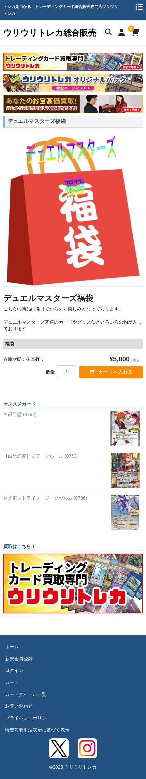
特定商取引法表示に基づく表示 (37, 729)
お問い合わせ (19, 706)
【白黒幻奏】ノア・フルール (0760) (40, 456)
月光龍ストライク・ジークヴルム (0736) (45, 498)
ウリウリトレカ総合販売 (49, 32)
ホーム (12, 646)
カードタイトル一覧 (25, 694)
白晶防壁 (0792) (19, 414)
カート (12, 682)
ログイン (14, 670)
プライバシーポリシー (28, 718)
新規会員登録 (19, 658)
